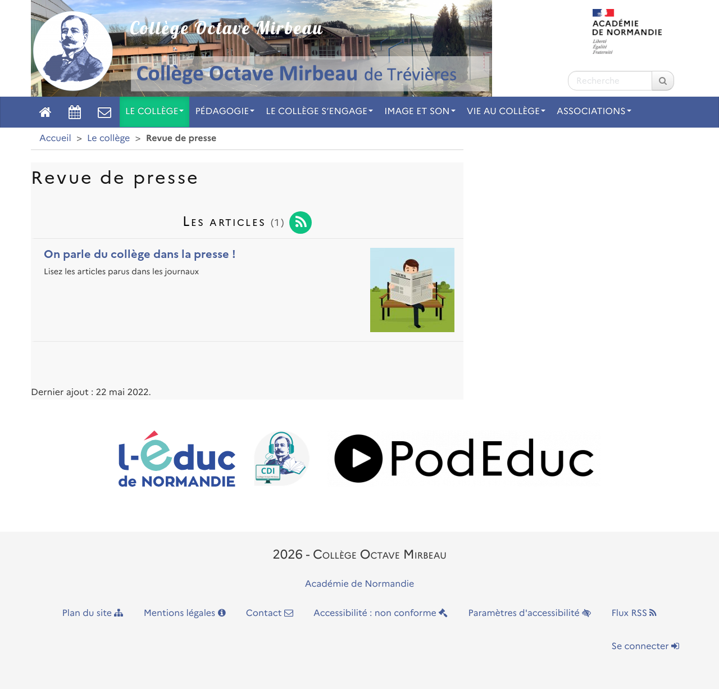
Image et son (420, 111)
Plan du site (93, 613)
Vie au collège (506, 111)
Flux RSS (634, 613)
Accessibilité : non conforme (380, 613)
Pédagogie (224, 111)
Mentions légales (185, 613)
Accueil (55, 138)
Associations (594, 111)
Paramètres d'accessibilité (529, 613)
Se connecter (645, 646)
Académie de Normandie (360, 584)
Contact (269, 613)
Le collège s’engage (319, 111)
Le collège (154, 111)
